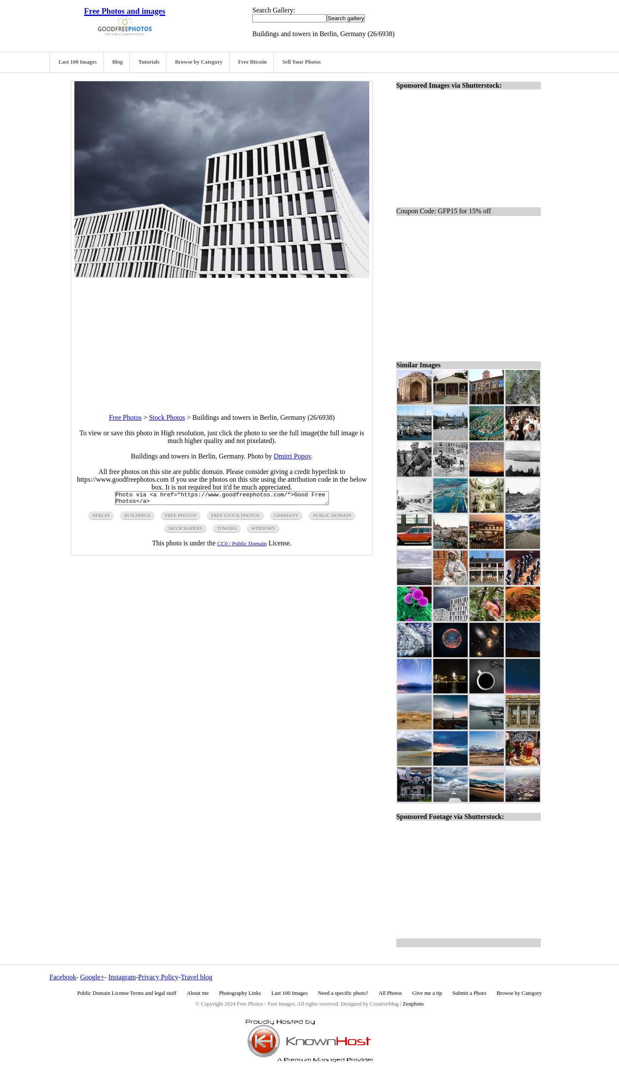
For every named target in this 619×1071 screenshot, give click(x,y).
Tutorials (148, 62)
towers (227, 530)
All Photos (390, 993)
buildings (137, 517)
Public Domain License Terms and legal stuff (127, 993)
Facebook (62, 977)
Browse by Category (199, 62)
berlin (101, 517)
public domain (332, 517)
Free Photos (125, 417)
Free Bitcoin (252, 62)
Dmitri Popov (292, 456)
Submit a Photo (469, 993)
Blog (117, 62)
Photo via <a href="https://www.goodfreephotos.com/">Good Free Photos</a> (222, 499)
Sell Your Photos (301, 62)
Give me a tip (427, 993)
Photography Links (240, 993)
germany (286, 517)
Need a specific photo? (343, 993)
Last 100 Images (77, 62)
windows (263, 530)
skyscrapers (185, 530)
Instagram (122, 977)
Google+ (92, 977)
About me (198, 993)
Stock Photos (167, 417)
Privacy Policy (158, 977)
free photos (180, 517)
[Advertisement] (221, 338)
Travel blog (196, 977)
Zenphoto (413, 1004)
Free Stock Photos (235, 517)
